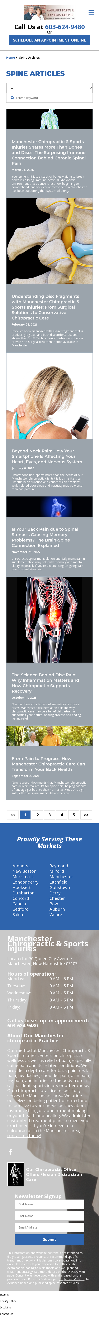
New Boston (25, 871)
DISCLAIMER (76, 1272)
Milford (57, 871)
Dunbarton (24, 893)
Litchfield (58, 882)
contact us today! (24, 1135)
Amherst (21, 866)
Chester (57, 898)
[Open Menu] (91, 12)
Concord (21, 898)
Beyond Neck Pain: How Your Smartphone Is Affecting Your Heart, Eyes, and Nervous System (47, 456)
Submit (49, 1239)
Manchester (61, 876)
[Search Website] (12, 98)
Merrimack (23, 876)
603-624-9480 (65, 27)
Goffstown (60, 887)
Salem (18, 914)
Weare (56, 914)
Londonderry (25, 882)
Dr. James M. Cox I (71, 1279)
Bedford (21, 909)
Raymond (59, 866)
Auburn (57, 909)
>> (86, 815)
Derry (55, 893)
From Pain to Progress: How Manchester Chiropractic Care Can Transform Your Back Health (48, 764)
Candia (19, 904)
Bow (54, 904)
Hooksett (22, 887)
